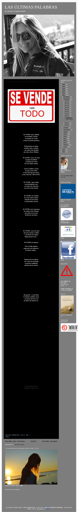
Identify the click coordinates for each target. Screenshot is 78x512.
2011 (63, 151)
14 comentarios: (39, 435)
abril (65, 140)
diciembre (67, 97)
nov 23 (67, 105)
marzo (65, 142)
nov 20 (67, 107)
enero (65, 147)
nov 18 (67, 109)
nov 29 (67, 101)
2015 (63, 90)
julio (65, 134)
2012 (63, 149)
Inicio (33, 441)
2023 (63, 84)
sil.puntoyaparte (66, 175)
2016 (63, 88)
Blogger (48, 509)
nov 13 (67, 113)
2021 (63, 86)
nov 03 (67, 125)
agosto (66, 132)
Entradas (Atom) (19, 444)
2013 (63, 95)
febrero (66, 144)
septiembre (67, 130)
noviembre (67, 99)
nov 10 (67, 116)
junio (65, 136)
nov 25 (67, 103)
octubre (66, 127)
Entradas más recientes (15, 441)
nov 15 (67, 111)
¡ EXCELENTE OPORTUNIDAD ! (21, 81)
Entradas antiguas (49, 441)
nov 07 (67, 123)
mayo (65, 138)
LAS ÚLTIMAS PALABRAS (31, 7)
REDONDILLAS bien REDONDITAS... (19, 436)
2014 (63, 93)
